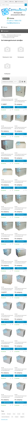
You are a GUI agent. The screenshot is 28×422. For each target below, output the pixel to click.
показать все (4, 419)
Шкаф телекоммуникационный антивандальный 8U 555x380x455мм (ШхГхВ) (7, 181)
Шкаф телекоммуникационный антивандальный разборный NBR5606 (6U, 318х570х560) (20, 342)
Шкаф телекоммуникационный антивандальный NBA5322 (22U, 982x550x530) (20, 235)
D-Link (18, 413)
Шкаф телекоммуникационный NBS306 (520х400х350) (7, 154)
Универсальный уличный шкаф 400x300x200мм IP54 (7, 99)
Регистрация (19, 1)
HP (12, 416)
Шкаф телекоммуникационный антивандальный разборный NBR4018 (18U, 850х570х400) (7, 342)
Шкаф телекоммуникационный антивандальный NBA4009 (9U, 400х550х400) (21, 208)
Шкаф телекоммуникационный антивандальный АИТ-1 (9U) (20, 262)
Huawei (16, 416)
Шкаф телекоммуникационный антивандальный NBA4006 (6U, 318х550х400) (21, 181)
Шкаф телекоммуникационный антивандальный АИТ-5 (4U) (7, 288)
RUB (6, 1)
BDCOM (3, 413)
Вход (12, 1)
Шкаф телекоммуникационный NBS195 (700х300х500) (20, 127)
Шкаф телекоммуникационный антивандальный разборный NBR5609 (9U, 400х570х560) (7, 369)
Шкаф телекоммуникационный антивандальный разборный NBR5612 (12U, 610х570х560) (21, 369)
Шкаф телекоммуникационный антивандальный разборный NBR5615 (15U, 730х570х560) (7, 396)
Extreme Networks (5, 416)
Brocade (9, 413)
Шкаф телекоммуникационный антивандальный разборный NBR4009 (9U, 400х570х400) (20, 288)
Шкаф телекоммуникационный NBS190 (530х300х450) (7, 127)
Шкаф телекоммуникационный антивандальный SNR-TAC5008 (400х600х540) (7, 262)
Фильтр (6, 78)
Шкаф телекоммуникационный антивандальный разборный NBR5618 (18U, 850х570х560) (21, 396)
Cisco (14, 413)
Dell (23, 413)
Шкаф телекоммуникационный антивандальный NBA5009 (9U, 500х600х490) (7, 235)
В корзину (7, 107)
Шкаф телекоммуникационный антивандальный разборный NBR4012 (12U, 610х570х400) (7, 315)
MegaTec (22, 416)
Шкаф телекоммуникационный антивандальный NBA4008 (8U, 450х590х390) (7, 208)
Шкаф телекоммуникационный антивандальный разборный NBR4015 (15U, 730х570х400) (21, 315)
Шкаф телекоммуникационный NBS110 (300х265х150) (20, 100)
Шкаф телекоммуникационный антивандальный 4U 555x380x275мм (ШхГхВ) (20, 154)
